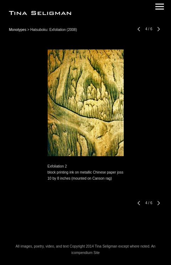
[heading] (40, 13)
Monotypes (17, 30)
